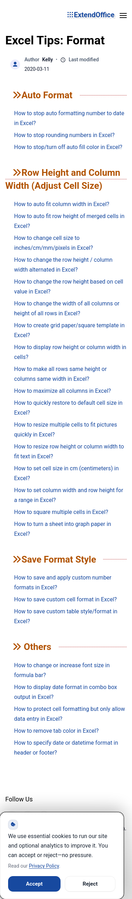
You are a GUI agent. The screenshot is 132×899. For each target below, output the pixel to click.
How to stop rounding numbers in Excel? (64, 135)
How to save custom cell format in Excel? (65, 599)
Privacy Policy (44, 866)
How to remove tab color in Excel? (56, 730)
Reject (90, 884)
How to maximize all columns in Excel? (62, 391)
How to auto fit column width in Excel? (61, 204)
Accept (34, 884)
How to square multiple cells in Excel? (61, 512)
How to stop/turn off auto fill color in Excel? (68, 147)
